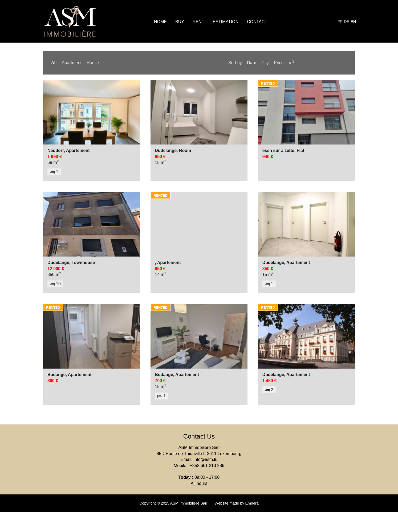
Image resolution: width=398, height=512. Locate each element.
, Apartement (168, 262)
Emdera (251, 503)
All (53, 62)
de (346, 21)
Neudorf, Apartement (68, 150)
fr (340, 21)
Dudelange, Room (173, 150)
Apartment (72, 62)
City (265, 62)
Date (251, 62)
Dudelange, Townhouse (71, 262)
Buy (179, 21)
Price (278, 62)
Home (160, 21)
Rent (198, 21)
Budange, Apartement (69, 374)
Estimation (225, 21)
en (353, 21)
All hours (199, 483)
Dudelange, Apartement (286, 262)
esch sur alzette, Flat (283, 150)
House (93, 62)
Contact (257, 21)
